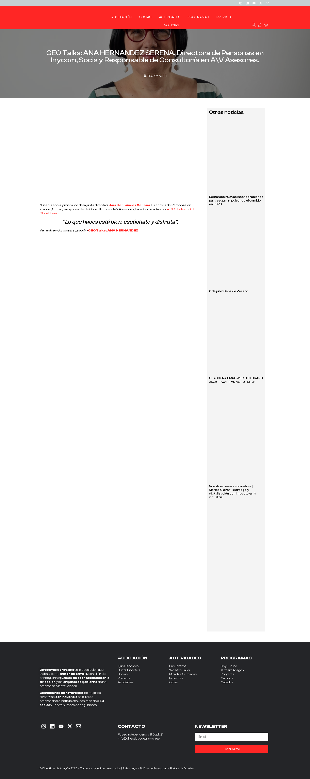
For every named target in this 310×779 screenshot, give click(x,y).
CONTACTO (131, 726)
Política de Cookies (182, 768)
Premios (124, 678)
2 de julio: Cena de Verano (228, 291)
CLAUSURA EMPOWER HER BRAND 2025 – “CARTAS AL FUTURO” (236, 380)
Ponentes (176, 678)
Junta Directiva (129, 670)
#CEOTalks (176, 209)
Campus (227, 678)
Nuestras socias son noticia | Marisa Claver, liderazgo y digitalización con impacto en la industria (232, 492)
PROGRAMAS (236, 658)
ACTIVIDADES (185, 658)
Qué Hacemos (128, 666)
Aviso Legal (130, 768)
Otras (173, 682)
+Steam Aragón (232, 670)
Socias (123, 674)
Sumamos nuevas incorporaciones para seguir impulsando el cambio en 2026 (236, 200)
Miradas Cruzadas (183, 674)
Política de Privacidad (153, 768)
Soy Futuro (229, 666)
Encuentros (177, 666)
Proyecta (227, 674)
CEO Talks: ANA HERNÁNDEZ (113, 230)
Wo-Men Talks (179, 670)
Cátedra (227, 682)
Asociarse (125, 682)
